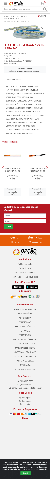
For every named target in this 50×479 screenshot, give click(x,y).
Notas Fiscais (35, 242)
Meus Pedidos (35, 238)
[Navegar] (3, 167)
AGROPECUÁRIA (25, 314)
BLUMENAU (13, 64)
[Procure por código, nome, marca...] (22, 9)
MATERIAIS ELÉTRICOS (25, 348)
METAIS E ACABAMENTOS (25, 356)
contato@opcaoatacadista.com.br (25, 388)
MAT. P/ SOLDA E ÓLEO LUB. (25, 339)
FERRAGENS (25, 331)
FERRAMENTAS (25, 335)
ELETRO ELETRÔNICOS (25, 326)
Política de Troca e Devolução (25, 277)
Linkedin (25, 404)
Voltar (42, 16)
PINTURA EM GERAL (25, 361)
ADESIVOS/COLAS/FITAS (25, 309)
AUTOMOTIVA (25, 318)
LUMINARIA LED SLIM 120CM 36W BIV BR (38, 170)
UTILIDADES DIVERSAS (25, 369)
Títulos (15, 242)
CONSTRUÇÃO (25, 322)
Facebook (25, 401)
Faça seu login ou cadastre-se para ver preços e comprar (25, 69)
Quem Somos (25, 268)
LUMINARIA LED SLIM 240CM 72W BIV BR (12, 170)
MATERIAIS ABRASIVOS (25, 344)
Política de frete (25, 264)
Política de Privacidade (25, 272)
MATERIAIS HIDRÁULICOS (25, 352)
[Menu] (6, 3)
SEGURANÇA (25, 365)
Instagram (25, 398)
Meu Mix (14, 238)
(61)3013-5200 (25, 384)
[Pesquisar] (45, 9)
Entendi (25, 473)
